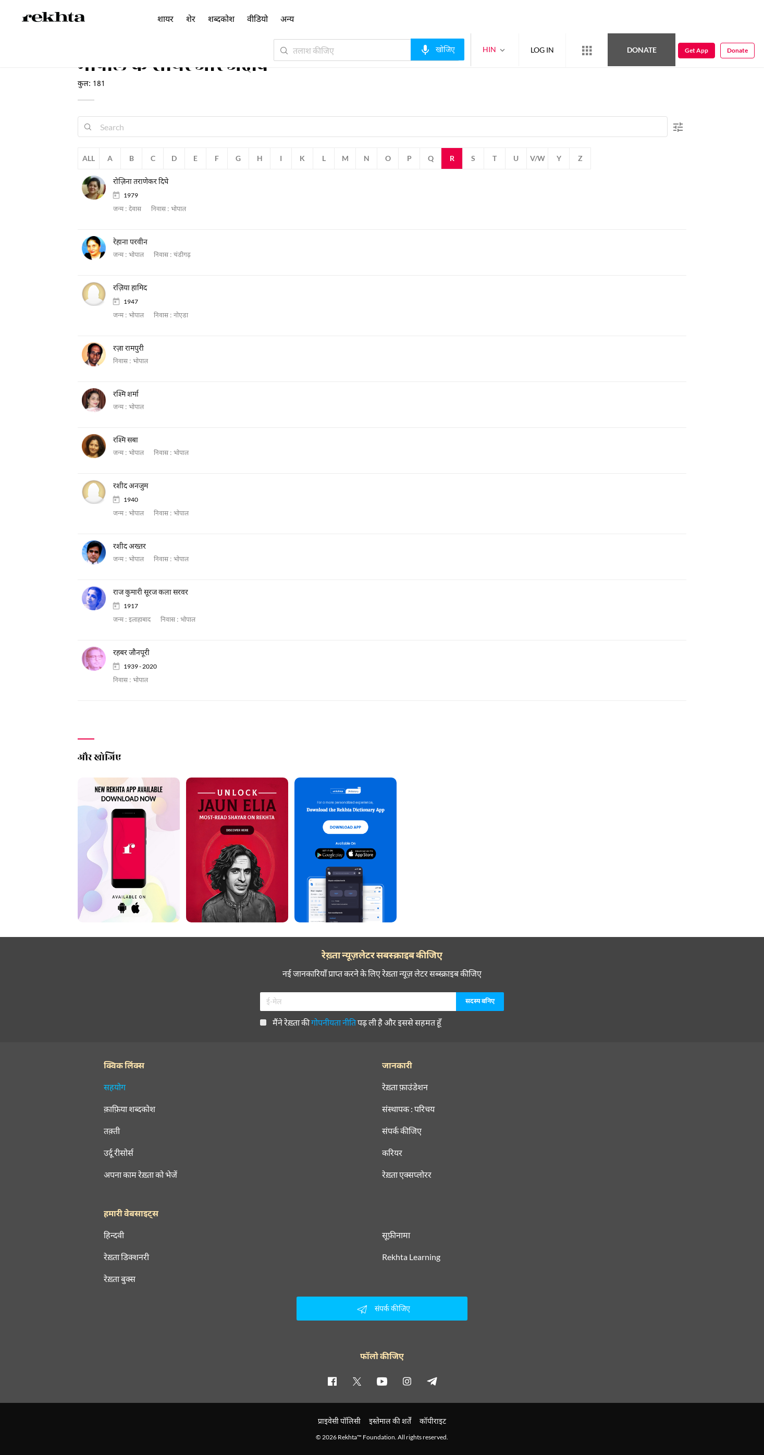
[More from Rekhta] (586, 50)
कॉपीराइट (433, 1420)
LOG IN (542, 49)
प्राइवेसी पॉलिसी (339, 1420)
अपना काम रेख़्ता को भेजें (140, 1174)
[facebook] (332, 1381)
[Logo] (54, 18)
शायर (165, 18)
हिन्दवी (114, 1235)
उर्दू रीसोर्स (118, 1153)
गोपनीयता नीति (333, 1022)
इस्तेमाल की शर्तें (390, 1420)
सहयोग (115, 1087)
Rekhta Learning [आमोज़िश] (411, 1257)
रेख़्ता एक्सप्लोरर (407, 1174)
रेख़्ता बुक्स (119, 1279)
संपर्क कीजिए (402, 1131)
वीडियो (257, 18)
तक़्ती (112, 1131)
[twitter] (357, 1381)
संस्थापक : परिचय (408, 1109)
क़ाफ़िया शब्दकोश (129, 1109)
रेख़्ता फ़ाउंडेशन (405, 1087)
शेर (190, 18)
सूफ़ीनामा (396, 1235)
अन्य (287, 18)
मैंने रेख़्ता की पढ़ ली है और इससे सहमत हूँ (350, 1022)
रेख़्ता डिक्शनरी (126, 1257)
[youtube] (382, 1381)
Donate (642, 49)
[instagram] (407, 1381)
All (88, 158)
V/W (537, 158)
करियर (392, 1153)
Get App (696, 50)
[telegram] (432, 1381)
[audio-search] (437, 49)
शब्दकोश (221, 18)
